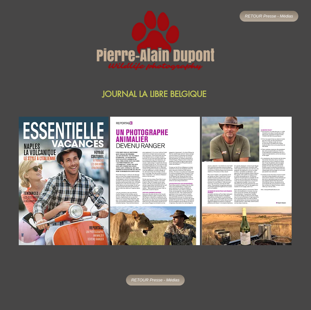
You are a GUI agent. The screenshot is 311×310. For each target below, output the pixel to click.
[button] (64, 181)
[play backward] (27, 181)
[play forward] (284, 181)
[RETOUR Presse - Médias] (269, 16)
